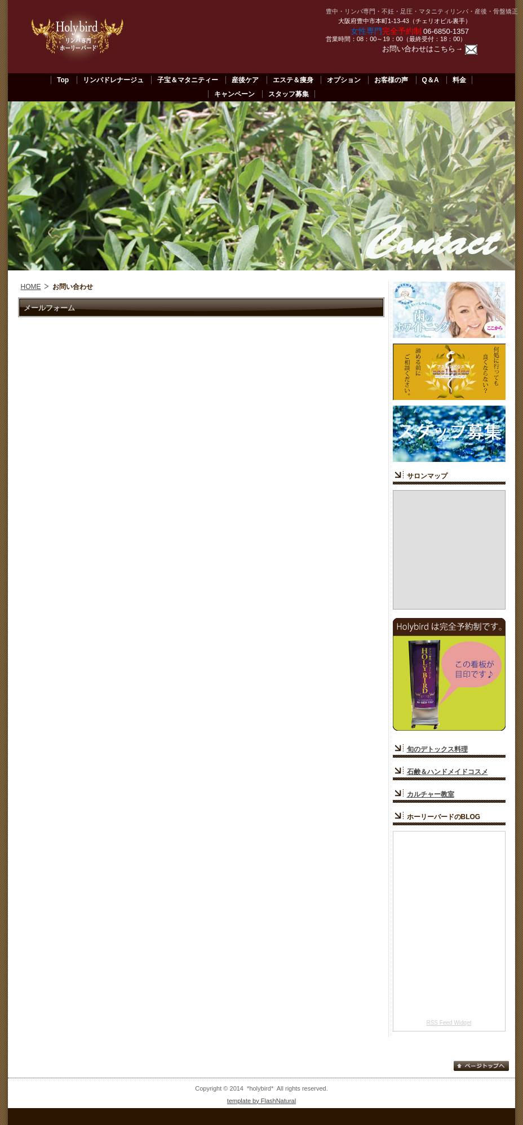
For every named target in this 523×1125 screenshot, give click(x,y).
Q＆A (430, 80)
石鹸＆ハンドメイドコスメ (447, 772)
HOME (31, 287)
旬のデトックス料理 (437, 749)
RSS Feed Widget (448, 1023)
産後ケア (245, 80)
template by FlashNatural (261, 1100)
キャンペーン (234, 94)
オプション (344, 80)
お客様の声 (391, 80)
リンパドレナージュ (113, 80)
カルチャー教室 (430, 794)
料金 (459, 80)
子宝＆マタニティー (187, 80)
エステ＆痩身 (293, 80)
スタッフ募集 (288, 94)
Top (63, 80)
